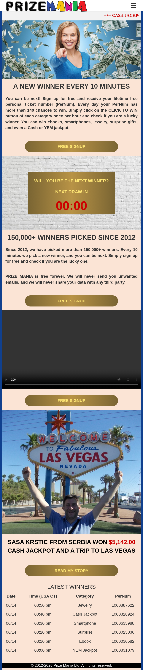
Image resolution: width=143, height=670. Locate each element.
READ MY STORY (71, 570)
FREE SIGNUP (71, 146)
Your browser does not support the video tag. (71, 349)
